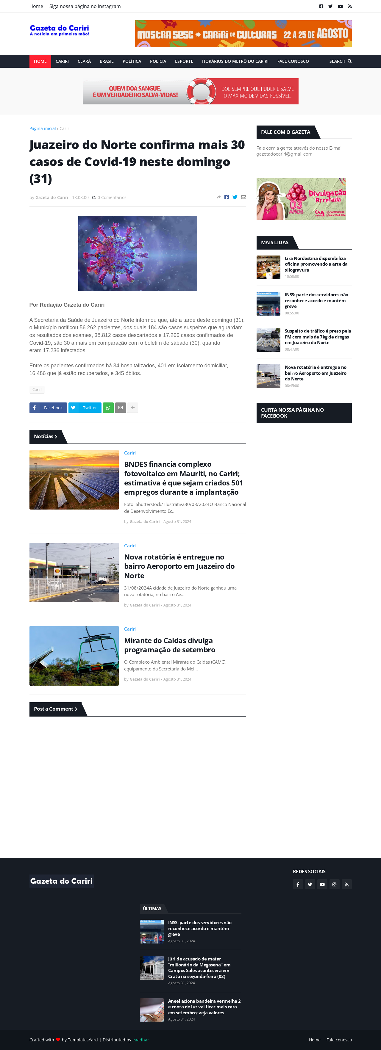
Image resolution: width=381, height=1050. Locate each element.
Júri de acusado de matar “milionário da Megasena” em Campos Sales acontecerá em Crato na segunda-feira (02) (199, 967)
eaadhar (140, 1040)
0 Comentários (112, 197)
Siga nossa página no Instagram (85, 6)
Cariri (65, 128)
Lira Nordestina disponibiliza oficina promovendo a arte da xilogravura (316, 264)
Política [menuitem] (132, 61)
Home (36, 6)
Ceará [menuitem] (84, 61)
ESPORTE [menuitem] (184, 61)
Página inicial (42, 128)
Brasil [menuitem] (107, 61)
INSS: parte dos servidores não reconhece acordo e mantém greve (316, 300)
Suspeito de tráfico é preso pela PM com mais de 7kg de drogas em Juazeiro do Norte (318, 336)
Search (338, 61)
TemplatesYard (83, 1040)
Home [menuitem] (40, 61)
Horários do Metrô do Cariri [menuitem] (235, 61)
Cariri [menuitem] (62, 61)
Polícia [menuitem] (158, 61)
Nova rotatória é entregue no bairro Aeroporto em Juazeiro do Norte (179, 566)
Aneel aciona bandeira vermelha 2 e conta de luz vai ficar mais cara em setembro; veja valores (204, 1006)
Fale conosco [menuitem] (293, 61)
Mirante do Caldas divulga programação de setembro (170, 645)
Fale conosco (339, 1040)
